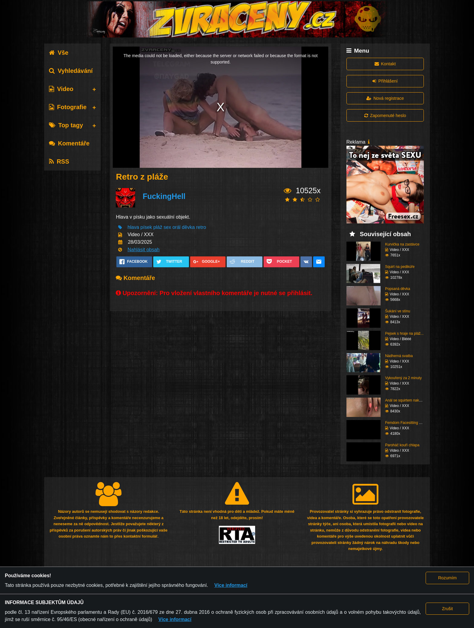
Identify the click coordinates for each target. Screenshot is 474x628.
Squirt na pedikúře (399, 267)
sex (167, 227)
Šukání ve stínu (397, 311)
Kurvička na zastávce (402, 244)
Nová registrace (385, 98)
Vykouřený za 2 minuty (403, 378)
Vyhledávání (71, 70)
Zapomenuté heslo (385, 115)
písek (146, 227)
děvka (188, 227)
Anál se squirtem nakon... (405, 400)
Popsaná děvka (397, 289)
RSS (59, 161)
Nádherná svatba (399, 356)
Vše (59, 52)
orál (176, 227)
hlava (133, 227)
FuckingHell (164, 196)
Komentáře (69, 143)
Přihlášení (385, 81)
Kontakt (385, 63)
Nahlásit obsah (144, 249)
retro (201, 227)
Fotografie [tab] (68, 107)
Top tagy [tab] (66, 125)
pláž (157, 227)
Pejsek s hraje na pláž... (404, 333)
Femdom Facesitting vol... (406, 423)
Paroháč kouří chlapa (402, 445)
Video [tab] (61, 89)
